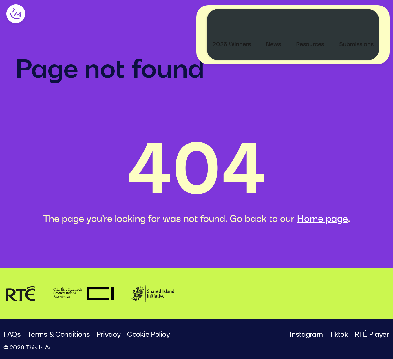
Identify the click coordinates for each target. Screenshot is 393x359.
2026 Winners (237, 16)
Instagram (306, 334)
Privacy (108, 334)
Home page (322, 219)
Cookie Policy (148, 334)
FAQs (12, 334)
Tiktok (338, 334)
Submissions (362, 16)
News (278, 16)
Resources (315, 16)
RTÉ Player (372, 334)
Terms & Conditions (58, 334)
